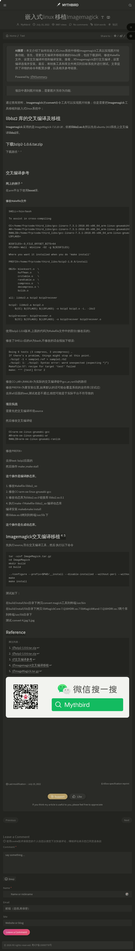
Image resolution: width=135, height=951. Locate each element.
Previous (11, 820)
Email (6, 902)
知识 (115, 24)
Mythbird (25, 24)
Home (11, 35)
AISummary (38, 77)
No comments (80, 24)
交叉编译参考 (22, 659)
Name (7, 888)
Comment (10, 847)
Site (5, 916)
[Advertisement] (67, 747)
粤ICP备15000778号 (42, 945)
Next (126, 820)
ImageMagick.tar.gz (25, 671)
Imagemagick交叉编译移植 (30, 665)
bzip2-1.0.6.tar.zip (24, 648)
